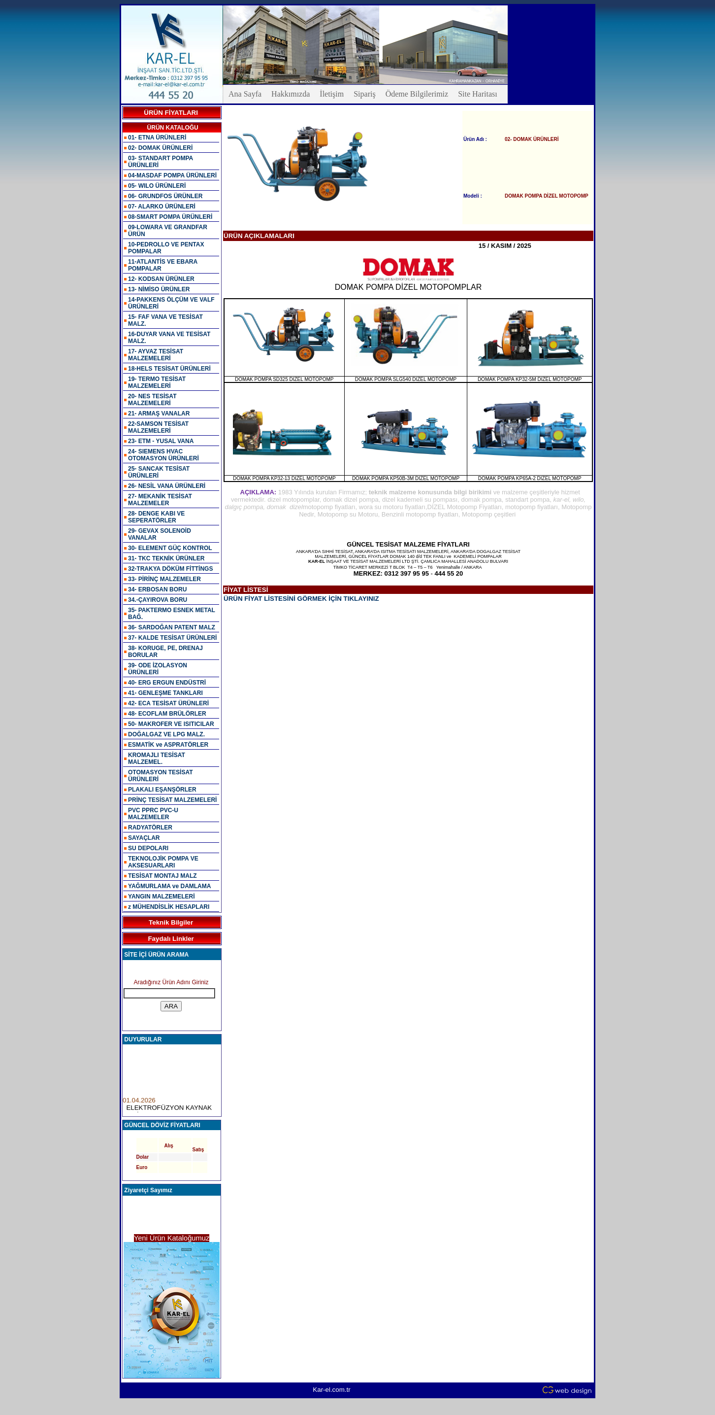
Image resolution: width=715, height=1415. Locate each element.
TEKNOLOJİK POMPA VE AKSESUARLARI (163, 862)
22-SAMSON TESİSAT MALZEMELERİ (158, 427)
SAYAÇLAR (144, 837)
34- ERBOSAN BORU (157, 589)
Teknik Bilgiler (171, 922)
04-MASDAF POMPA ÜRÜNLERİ (172, 175)
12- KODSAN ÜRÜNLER (161, 279)
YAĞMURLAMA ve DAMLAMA (169, 886)
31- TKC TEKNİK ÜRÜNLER (166, 558)
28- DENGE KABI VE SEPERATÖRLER (156, 517)
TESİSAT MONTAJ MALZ (162, 875)
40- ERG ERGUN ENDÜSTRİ (167, 682)
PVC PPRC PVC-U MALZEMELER (153, 814)
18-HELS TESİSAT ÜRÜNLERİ (169, 368)
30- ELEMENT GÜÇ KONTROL (170, 548)
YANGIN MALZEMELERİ (161, 896)
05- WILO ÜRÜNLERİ (157, 185)
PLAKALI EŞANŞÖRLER (162, 789)
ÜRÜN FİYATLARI (171, 112)
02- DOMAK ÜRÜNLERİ (160, 147)
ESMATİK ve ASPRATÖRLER (168, 744)
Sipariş (364, 94)
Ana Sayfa (244, 94)
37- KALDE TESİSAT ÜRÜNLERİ (172, 637)
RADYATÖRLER (150, 827)
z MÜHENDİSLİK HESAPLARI (168, 906)
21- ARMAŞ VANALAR (159, 413)
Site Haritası (477, 94)
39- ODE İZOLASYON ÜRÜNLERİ (157, 669)
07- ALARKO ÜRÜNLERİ (161, 206)
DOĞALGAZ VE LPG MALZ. (166, 734)
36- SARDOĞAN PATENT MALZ (171, 627)
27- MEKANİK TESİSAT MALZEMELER (160, 500)
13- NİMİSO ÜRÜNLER (159, 289)
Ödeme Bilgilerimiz (417, 94)
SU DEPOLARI (148, 848)
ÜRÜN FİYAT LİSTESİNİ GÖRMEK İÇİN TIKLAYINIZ (301, 598)
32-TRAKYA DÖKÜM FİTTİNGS (170, 568)
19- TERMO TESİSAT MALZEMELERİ (157, 382)
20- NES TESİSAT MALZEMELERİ (152, 400)
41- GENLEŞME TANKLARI (165, 693)
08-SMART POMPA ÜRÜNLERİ (170, 216)
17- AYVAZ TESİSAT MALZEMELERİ (155, 355)
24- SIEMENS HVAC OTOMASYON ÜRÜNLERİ (163, 455)
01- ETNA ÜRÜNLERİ (157, 137)
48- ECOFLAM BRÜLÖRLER (167, 713)
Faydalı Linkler (171, 938)
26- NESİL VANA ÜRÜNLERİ (166, 486)
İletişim (332, 94)
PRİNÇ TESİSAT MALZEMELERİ (172, 799)
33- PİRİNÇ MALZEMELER (164, 579)
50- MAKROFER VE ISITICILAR (171, 724)
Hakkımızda (290, 94)
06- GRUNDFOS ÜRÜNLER (165, 196)
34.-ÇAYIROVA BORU (157, 599)
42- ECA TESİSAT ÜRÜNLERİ (168, 703)
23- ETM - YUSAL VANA (161, 441)
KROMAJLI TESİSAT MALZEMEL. (156, 758)
